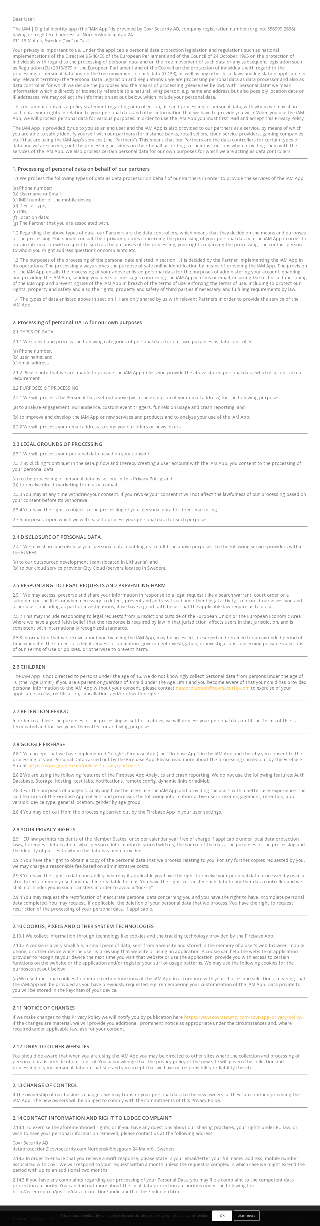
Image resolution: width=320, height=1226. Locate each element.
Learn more (247, 1216)
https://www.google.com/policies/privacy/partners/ (83, 765)
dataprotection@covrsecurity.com (213, 688)
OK (222, 1216)
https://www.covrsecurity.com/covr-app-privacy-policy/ (243, 1017)
